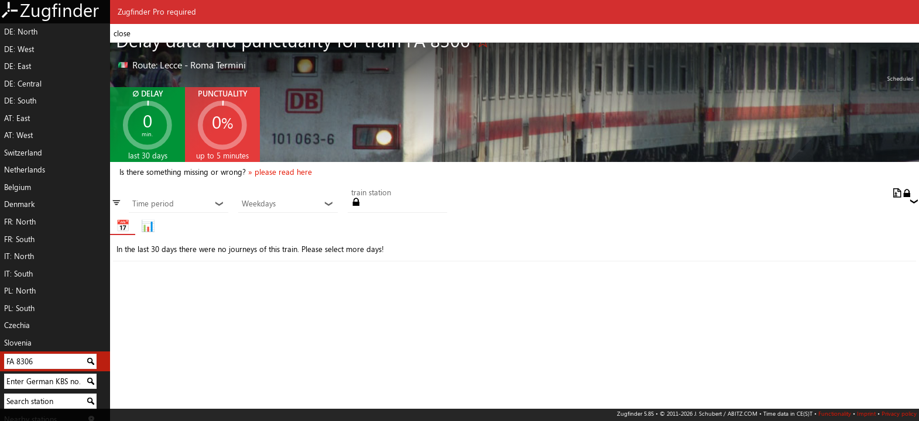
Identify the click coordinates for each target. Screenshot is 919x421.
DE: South (20, 100)
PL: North (20, 290)
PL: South (19, 308)
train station (371, 193)
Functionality (834, 413)
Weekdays (288, 204)
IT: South (18, 273)
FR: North (20, 221)
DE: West (19, 49)
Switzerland (23, 152)
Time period (178, 204)
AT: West (18, 135)
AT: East (17, 118)
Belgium (17, 187)
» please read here (280, 172)
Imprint (866, 413)
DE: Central (23, 83)
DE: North (20, 31)
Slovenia (18, 342)
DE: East (17, 66)
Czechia (17, 325)
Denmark (19, 204)
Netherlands (24, 169)
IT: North (19, 256)
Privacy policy (899, 413)
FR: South (19, 239)
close (122, 33)
